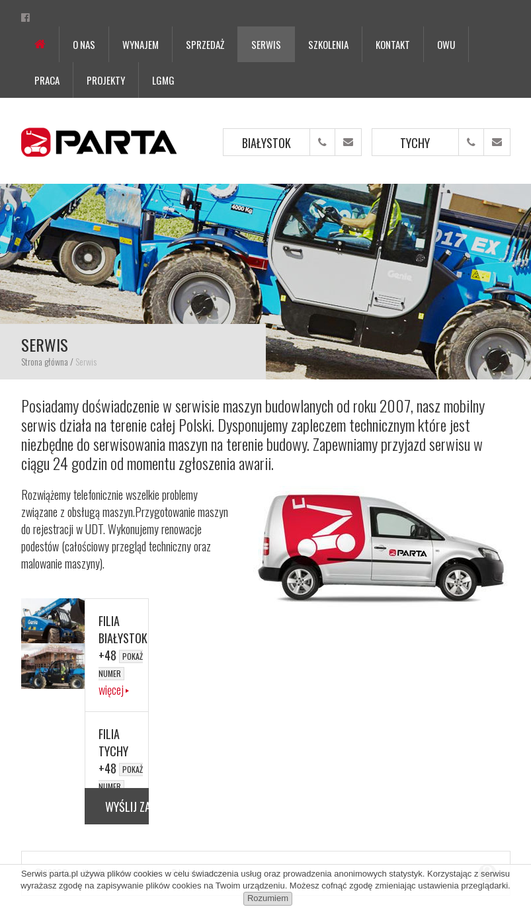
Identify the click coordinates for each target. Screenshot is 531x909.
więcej (111, 689)
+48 (121, 663)
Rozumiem (267, 898)
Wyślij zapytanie (127, 806)
